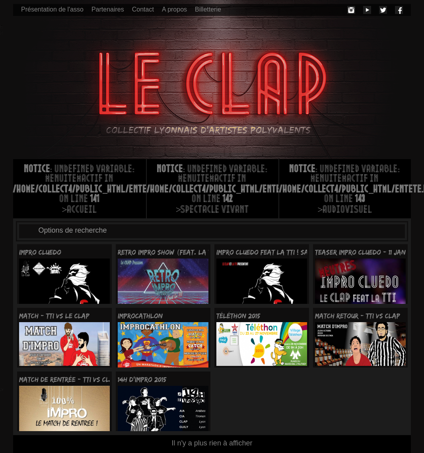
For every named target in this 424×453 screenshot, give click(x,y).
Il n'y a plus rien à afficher (211, 443)
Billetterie (208, 9)
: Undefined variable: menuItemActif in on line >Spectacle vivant (212, 190)
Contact (143, 9)
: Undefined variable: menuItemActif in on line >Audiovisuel (345, 190)
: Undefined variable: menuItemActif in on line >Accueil (79, 190)
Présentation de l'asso (52, 9)
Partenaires (107, 9)
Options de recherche (73, 230)
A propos (174, 9)
